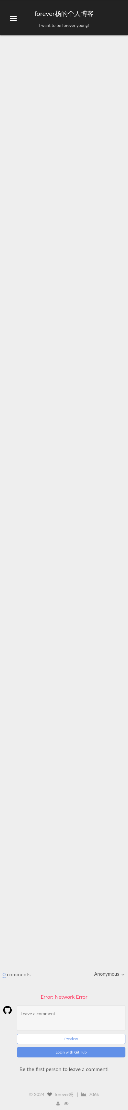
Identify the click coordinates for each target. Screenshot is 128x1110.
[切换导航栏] (13, 18)
